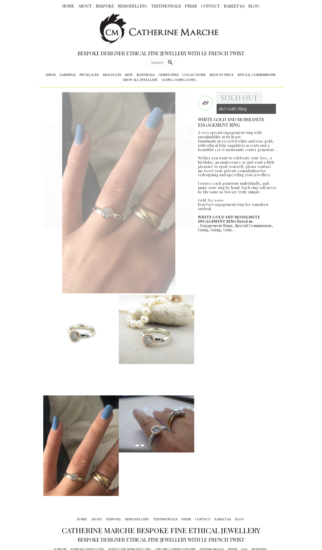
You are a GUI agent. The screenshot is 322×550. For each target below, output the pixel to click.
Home (68, 6)
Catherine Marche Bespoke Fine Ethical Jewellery (161, 498)
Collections (194, 74)
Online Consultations (175, 518)
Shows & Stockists (146, 523)
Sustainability (80, 523)
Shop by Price (222, 74)
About (85, 6)
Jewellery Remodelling (129, 518)
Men (129, 74)
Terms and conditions (234, 523)
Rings (51, 74)
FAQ (244, 518)
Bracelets (112, 74)
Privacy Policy (180, 523)
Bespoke (105, 6)
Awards (203, 523)
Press (191, 6)
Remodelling (132, 6)
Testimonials (166, 6)
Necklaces (89, 74)
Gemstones (168, 74)
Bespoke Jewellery (87, 518)
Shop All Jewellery (140, 79)
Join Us (60, 518)
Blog (253, 6)
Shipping (259, 518)
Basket (234, 6)
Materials (145, 74)
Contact (210, 6)
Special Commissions (256, 74)
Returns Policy (111, 523)
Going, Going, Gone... (180, 79)
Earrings (67, 74)
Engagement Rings (216, 225)
